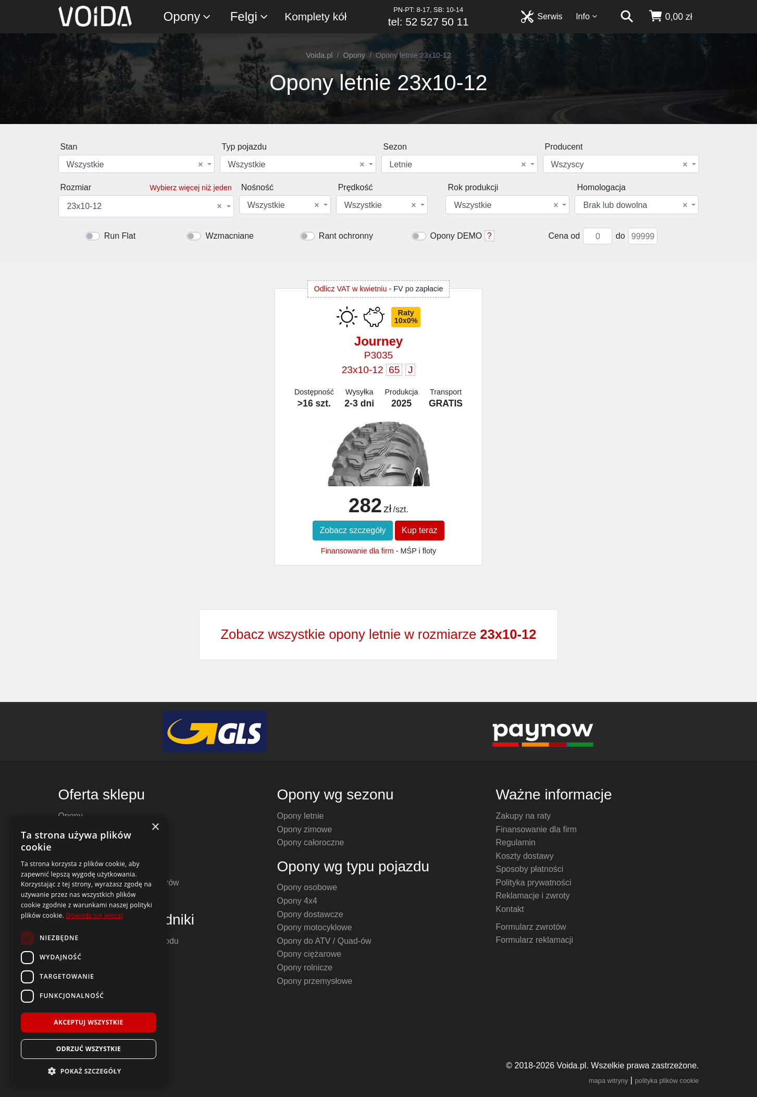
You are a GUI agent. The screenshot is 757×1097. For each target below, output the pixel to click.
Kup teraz (419, 530)
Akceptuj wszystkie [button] (88, 1022)
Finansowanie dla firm (357, 551)
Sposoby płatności (530, 869)
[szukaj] (627, 16)
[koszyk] (670, 16)
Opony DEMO (456, 235)
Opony (188, 16)
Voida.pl (319, 55)
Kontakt (510, 909)
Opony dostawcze (310, 914)
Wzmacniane (229, 235)
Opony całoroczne (310, 842)
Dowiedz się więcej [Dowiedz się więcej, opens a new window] (94, 915)
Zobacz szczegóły (352, 530)
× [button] (155, 827)
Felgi (249, 16)
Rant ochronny (346, 235)
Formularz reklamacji (534, 939)
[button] (88, 1071)
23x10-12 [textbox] (144, 206)
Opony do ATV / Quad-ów (324, 940)
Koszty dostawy (525, 856)
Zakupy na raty (523, 815)
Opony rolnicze (305, 967)
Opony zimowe (304, 829)
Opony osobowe (307, 887)
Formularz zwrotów (531, 926)
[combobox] (136, 164)
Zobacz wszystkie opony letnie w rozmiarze (378, 634)
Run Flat (119, 235)
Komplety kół (315, 16)
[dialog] (88, 951)
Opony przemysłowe (315, 981)
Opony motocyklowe (314, 927)
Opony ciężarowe (309, 954)
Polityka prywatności (534, 882)
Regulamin (516, 842)
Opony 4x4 (297, 900)
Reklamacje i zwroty (533, 895)
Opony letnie (300, 815)
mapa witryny (608, 1080)
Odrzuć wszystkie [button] (88, 1048)
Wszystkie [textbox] (135, 165)
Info (587, 16)
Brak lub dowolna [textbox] (635, 205)
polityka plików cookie (667, 1080)
